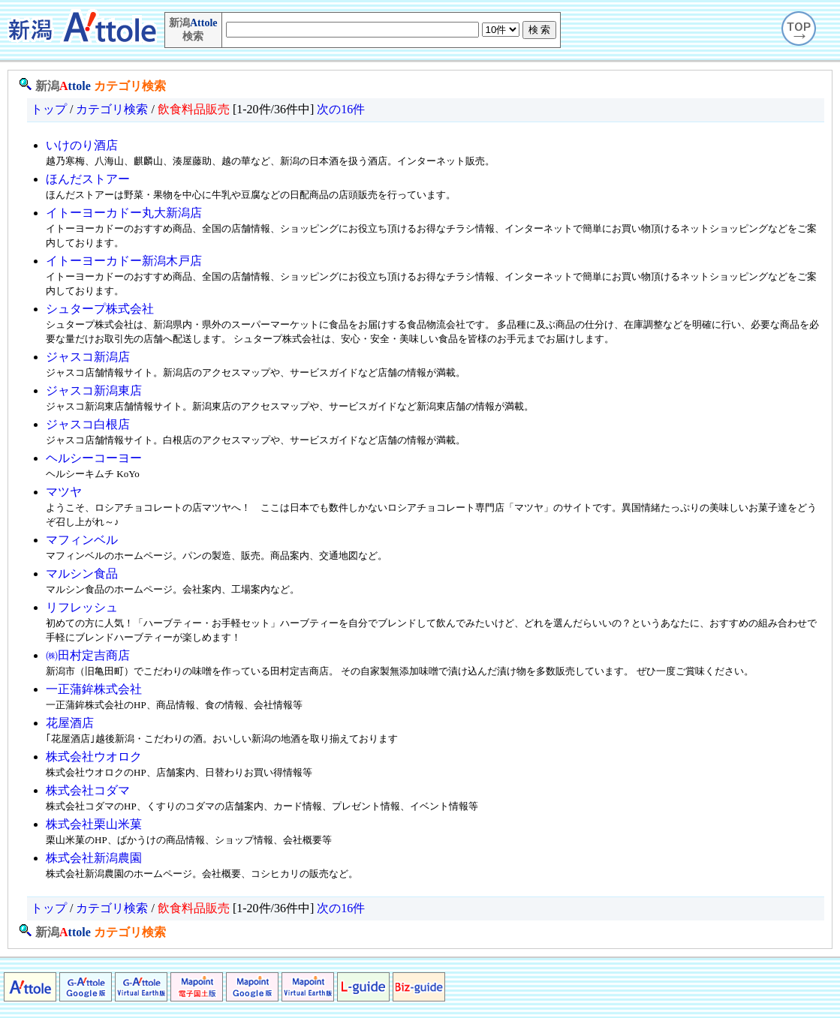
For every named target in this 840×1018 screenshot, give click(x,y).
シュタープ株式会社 (100, 308)
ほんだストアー (88, 179)
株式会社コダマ (88, 790)
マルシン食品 (82, 573)
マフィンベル (82, 539)
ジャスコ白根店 (88, 424)
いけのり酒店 (82, 145)
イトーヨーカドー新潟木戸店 (124, 260)
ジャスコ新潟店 (88, 356)
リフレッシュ (82, 607)
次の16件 (341, 109)
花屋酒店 (70, 722)
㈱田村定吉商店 (88, 655)
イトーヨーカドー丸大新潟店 (124, 212)
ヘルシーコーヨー (94, 458)
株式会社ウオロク (94, 756)
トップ (49, 109)
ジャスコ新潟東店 (94, 390)
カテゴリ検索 (130, 86)
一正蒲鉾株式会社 (94, 689)
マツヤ (64, 491)
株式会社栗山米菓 (94, 824)
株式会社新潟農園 (94, 857)
